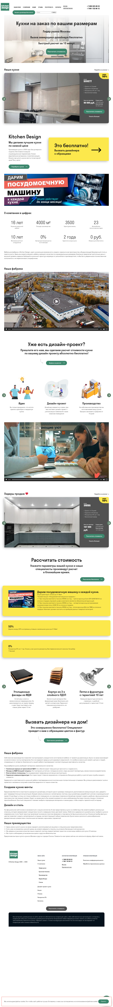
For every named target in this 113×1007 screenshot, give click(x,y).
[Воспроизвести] (6, 329)
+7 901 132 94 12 (93, 8)
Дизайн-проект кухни (44, 886)
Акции (34, 7)
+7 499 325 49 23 (67, 859)
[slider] (55, 329)
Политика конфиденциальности (93, 860)
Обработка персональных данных (93, 864)
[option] (56, 98)
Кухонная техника (44, 871)
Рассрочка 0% (49, 7)
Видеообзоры (43, 879)
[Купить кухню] (15, 854)
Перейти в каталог (100, 70)
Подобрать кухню (17, 167)
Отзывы (40, 7)
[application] (56, 301)
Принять (103, 1001)
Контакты (58, 7)
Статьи (41, 882)
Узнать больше (94, 116)
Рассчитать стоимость (56, 909)
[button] (56, 301)
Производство (43, 875)
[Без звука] (104, 329)
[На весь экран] (106, 329)
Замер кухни (42, 868)
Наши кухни (17, 7)
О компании (26, 7)
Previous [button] (4, 99)
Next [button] (109, 99)
